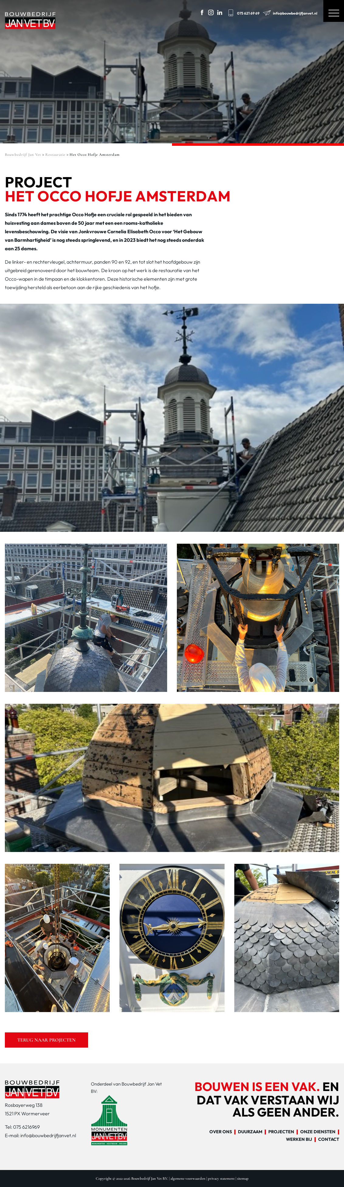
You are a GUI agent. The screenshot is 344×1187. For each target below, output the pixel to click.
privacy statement (221, 1178)
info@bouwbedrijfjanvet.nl (289, 12)
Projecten (281, 1132)
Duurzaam (250, 1132)
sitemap (243, 1178)
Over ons (220, 1132)
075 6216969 (26, 1127)
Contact (328, 1139)
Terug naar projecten (46, 1040)
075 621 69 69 (243, 12)
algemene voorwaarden (187, 1178)
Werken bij (299, 1139)
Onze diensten (317, 1132)
